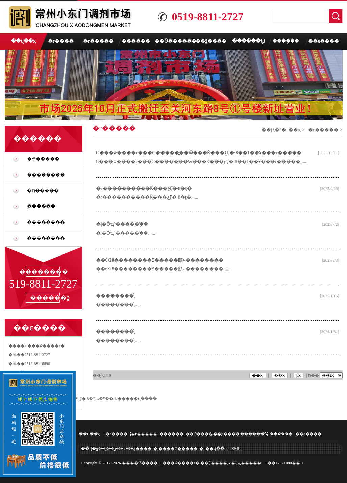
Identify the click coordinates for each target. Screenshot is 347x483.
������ (136, 41)
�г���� (61, 41)
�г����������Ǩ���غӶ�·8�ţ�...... (147, 197)
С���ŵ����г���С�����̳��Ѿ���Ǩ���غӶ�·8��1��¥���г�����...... (202, 161)
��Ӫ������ (173, 41)
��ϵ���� (323, 41)
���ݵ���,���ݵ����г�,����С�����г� (149, 448)
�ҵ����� (43, 190)
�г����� (98, 41)
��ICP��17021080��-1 (278, 463)
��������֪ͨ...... (118, 304)
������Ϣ (248, 41)
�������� (46, 174)
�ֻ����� (41, 206)
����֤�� (286, 41)
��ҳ (295, 129)
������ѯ (50, 297)
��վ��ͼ (215, 448)
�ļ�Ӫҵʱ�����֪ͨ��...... (125, 233)
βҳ (298, 375)
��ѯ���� (211, 41)
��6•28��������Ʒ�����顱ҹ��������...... (163, 268)
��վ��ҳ (23, 41)
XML (235, 448)
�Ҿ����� (43, 158)
